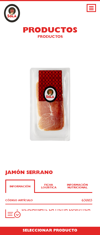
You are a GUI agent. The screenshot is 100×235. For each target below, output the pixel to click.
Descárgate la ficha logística (56, 209)
